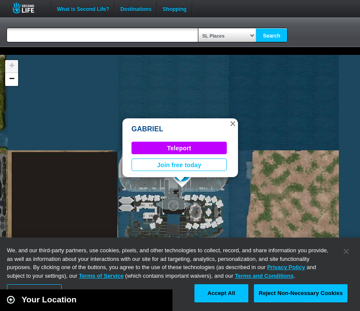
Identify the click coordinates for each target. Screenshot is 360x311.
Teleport (179, 148)
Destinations (135, 8)
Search (271, 36)
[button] (233, 123)
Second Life (28, 8)
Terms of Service (101, 276)
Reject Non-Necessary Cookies (301, 293)
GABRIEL (147, 129)
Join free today (179, 165)
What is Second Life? (83, 8)
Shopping (174, 8)
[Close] (346, 251)
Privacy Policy (286, 267)
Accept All (221, 293)
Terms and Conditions (264, 276)
